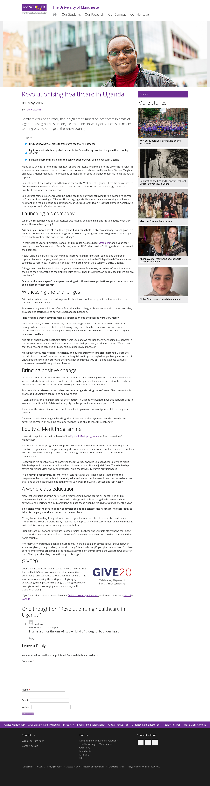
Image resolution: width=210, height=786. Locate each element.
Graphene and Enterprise (146, 724)
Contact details (30, 745)
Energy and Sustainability (91, 724)
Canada (26, 599)
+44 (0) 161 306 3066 (33, 741)
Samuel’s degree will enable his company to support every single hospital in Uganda (74, 159)
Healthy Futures (171, 724)
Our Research (94, 14)
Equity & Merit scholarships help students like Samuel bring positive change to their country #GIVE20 (78, 152)
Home (55, 13)
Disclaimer (28, 766)
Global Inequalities (118, 724)
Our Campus (117, 14)
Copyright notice (55, 766)
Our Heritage (139, 14)
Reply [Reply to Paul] (32, 638)
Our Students (71, 14)
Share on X (26, 143)
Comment (28, 661)
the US (127, 595)
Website (26, 707)
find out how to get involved (83, 595)
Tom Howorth (33, 109)
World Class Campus (195, 724)
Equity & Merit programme (84, 436)
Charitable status (116, 766)
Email (26, 700)
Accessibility (72, 766)
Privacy (39, 766)
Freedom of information (93, 766)
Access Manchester (14, 724)
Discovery (68, 724)
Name (26, 689)
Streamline (104, 242)
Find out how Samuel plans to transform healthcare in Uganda (62, 143)
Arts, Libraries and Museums (44, 724)
